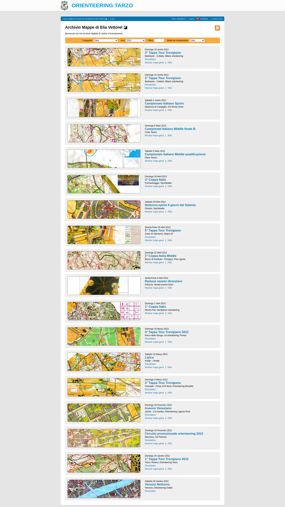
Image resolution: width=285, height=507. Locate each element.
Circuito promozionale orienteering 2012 (174, 433)
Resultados (150, 59)
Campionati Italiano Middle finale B (170, 129)
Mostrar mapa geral (154, 62)
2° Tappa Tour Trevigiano (163, 52)
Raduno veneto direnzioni (163, 281)
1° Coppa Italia (155, 306)
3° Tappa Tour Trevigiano (163, 383)
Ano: (123, 40)
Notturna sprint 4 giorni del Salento (170, 205)
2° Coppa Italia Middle (160, 256)
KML (170, 62)
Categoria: (88, 40)
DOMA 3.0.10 (217, 19)
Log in (112, 19)
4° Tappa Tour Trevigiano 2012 (166, 332)
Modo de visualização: (178, 40)
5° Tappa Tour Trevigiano (163, 230)
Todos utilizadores (179, 19)
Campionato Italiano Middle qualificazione (175, 154)
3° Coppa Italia (155, 179)
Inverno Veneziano (158, 408)
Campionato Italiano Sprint (164, 103)
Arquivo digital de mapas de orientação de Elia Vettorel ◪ (85, 19)
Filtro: (150, 40)
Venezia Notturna (157, 484)
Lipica (149, 357)
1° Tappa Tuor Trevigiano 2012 (166, 459)
